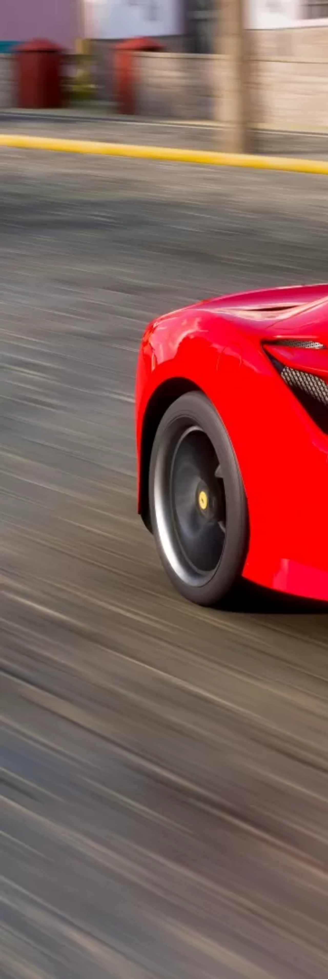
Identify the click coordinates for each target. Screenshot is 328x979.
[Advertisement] (112, 119)
